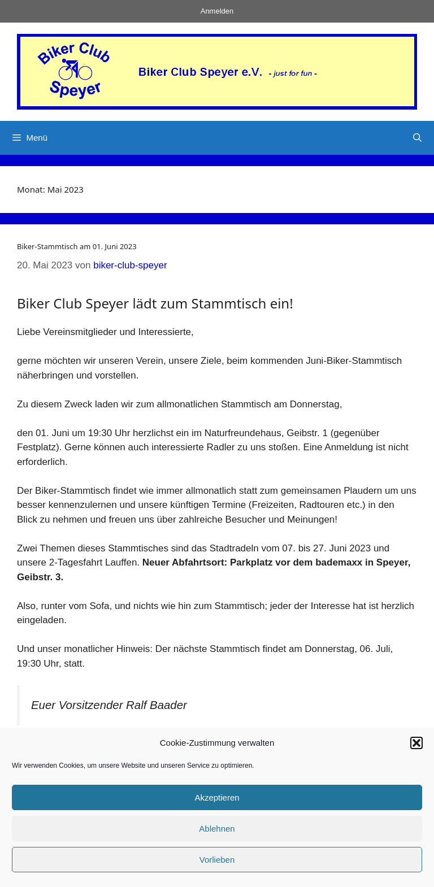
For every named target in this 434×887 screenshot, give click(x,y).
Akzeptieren (216, 797)
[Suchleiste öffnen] (417, 138)
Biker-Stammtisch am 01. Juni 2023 (77, 246)
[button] (416, 743)
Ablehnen (217, 828)
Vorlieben (217, 859)
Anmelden (217, 11)
